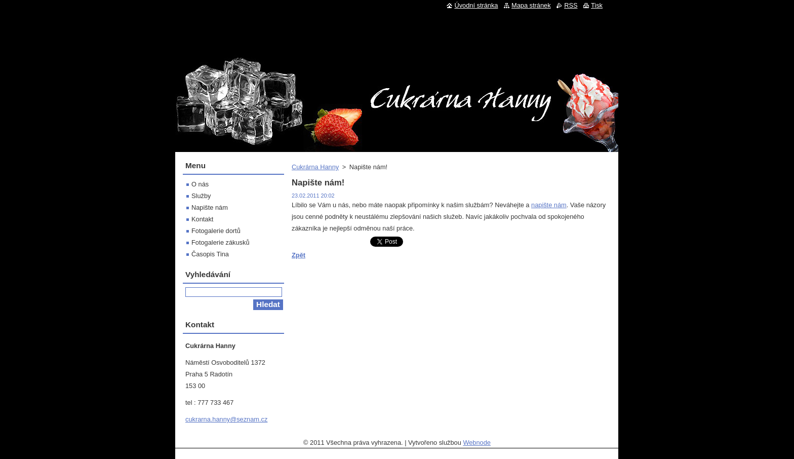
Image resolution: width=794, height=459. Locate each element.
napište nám (549, 205)
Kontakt (202, 219)
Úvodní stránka (476, 5)
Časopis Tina (210, 254)
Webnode (477, 442)
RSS (570, 5)
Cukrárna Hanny (315, 167)
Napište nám (209, 207)
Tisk (597, 5)
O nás (200, 184)
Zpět (298, 255)
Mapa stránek (531, 5)
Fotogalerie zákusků (220, 242)
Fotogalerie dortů (216, 231)
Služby (201, 196)
